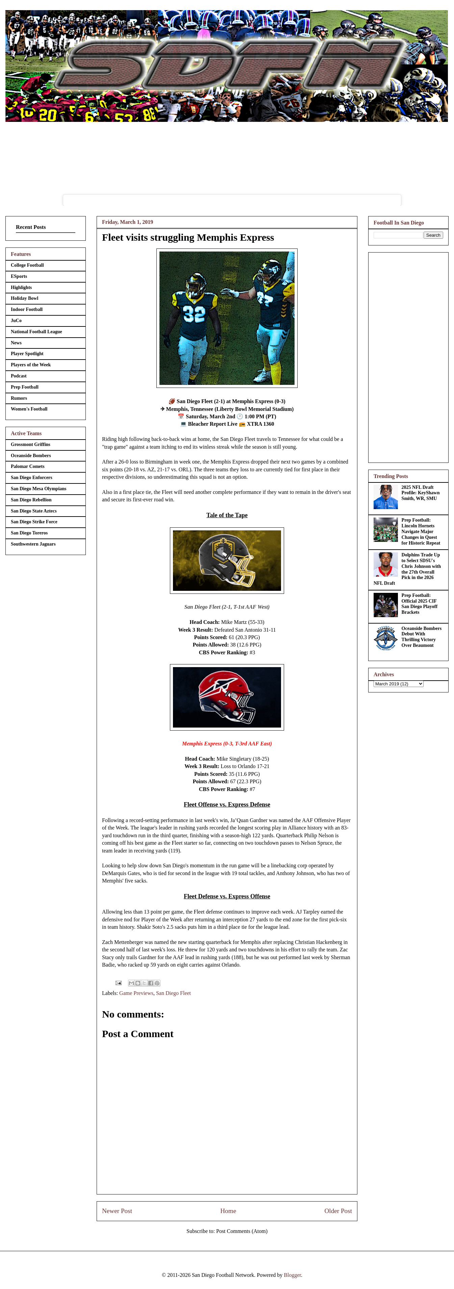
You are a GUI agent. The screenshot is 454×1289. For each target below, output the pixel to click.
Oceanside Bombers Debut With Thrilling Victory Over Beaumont (422, 637)
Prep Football (25, 387)
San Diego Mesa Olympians (39, 488)
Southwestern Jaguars (33, 544)
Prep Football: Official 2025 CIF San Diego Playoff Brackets (420, 604)
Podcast (19, 375)
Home (228, 1210)
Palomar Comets (28, 466)
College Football (27, 265)
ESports (19, 276)
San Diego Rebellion (31, 499)
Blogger (292, 1275)
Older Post (338, 1210)
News (16, 342)
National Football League (36, 331)
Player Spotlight (27, 353)
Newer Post (117, 1210)
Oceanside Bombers (31, 455)
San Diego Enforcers (31, 477)
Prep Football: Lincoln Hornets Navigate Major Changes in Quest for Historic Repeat (421, 531)
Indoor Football (27, 309)
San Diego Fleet (173, 993)
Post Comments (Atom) (242, 1231)
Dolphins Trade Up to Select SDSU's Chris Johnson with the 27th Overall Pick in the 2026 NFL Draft (407, 569)
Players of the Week (31, 364)
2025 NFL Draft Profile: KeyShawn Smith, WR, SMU (421, 493)
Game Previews (136, 993)
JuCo (16, 320)
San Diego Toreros (29, 532)
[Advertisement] (408, 356)
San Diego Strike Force (34, 521)
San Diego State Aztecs (34, 511)
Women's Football (29, 409)
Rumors (19, 398)
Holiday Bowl (24, 298)
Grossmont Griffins (30, 444)
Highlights (21, 287)
